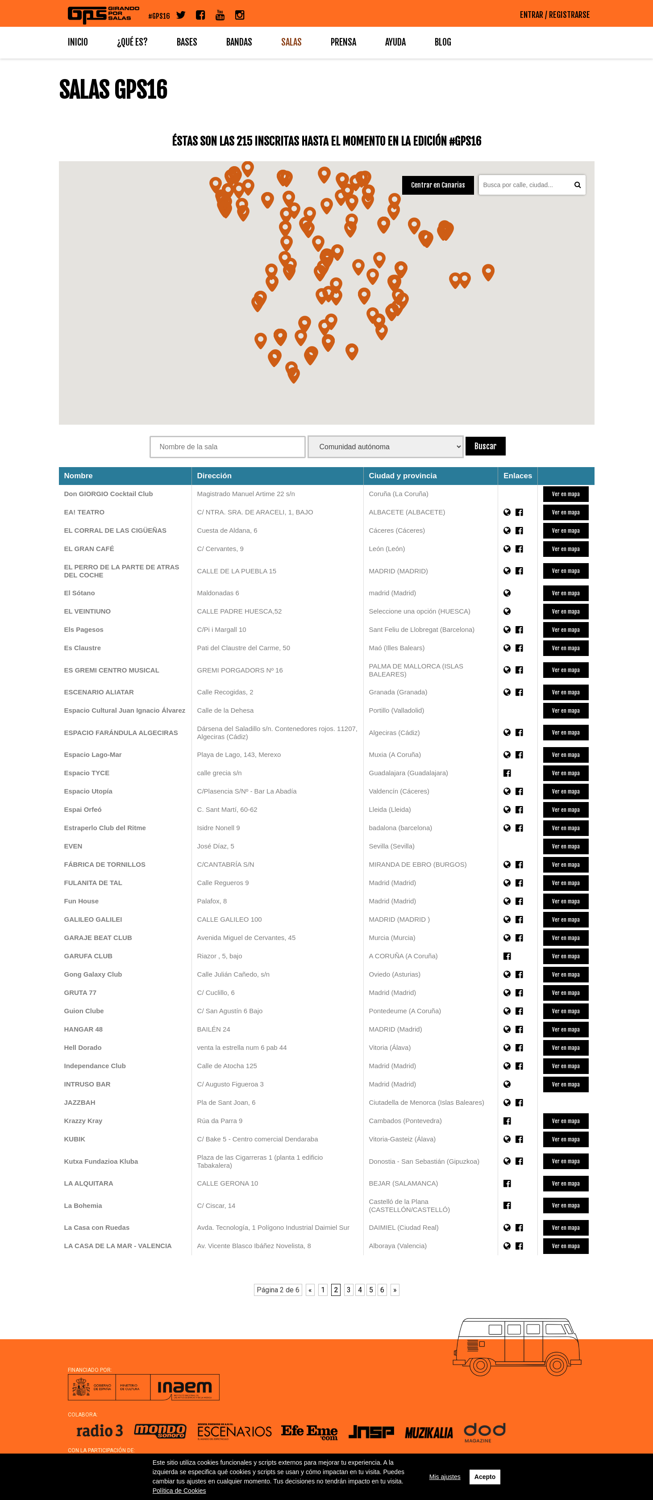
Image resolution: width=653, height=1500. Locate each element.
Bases (187, 42)
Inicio (78, 42)
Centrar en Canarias (438, 185)
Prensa (343, 42)
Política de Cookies (179, 1490)
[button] (271, 270)
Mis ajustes (445, 1476)
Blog (443, 42)
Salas (291, 42)
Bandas (239, 42)
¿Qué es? (132, 42)
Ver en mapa (566, 494)
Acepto (484, 1476)
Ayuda (395, 42)
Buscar (485, 446)
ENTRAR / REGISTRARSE (555, 15)
